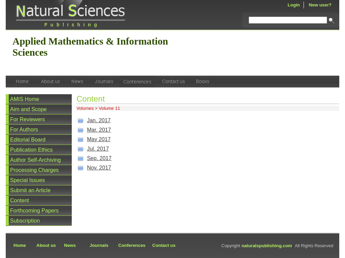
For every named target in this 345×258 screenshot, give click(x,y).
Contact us (164, 245)
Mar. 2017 (99, 130)
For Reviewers (27, 119)
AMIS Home (24, 99)
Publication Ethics (31, 150)
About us (46, 245)
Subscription (25, 221)
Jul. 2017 (98, 149)
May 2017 (99, 139)
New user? (320, 4)
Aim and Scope (28, 109)
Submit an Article (30, 190)
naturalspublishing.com (267, 245)
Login (294, 4)
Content (19, 200)
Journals (99, 245)
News (70, 245)
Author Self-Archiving (35, 160)
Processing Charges (34, 170)
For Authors (24, 129)
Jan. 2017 (99, 120)
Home (19, 245)
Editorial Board (27, 140)
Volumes (85, 108)
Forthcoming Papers (34, 210)
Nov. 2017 (99, 168)
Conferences (132, 245)
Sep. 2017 (99, 158)
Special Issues (27, 180)
